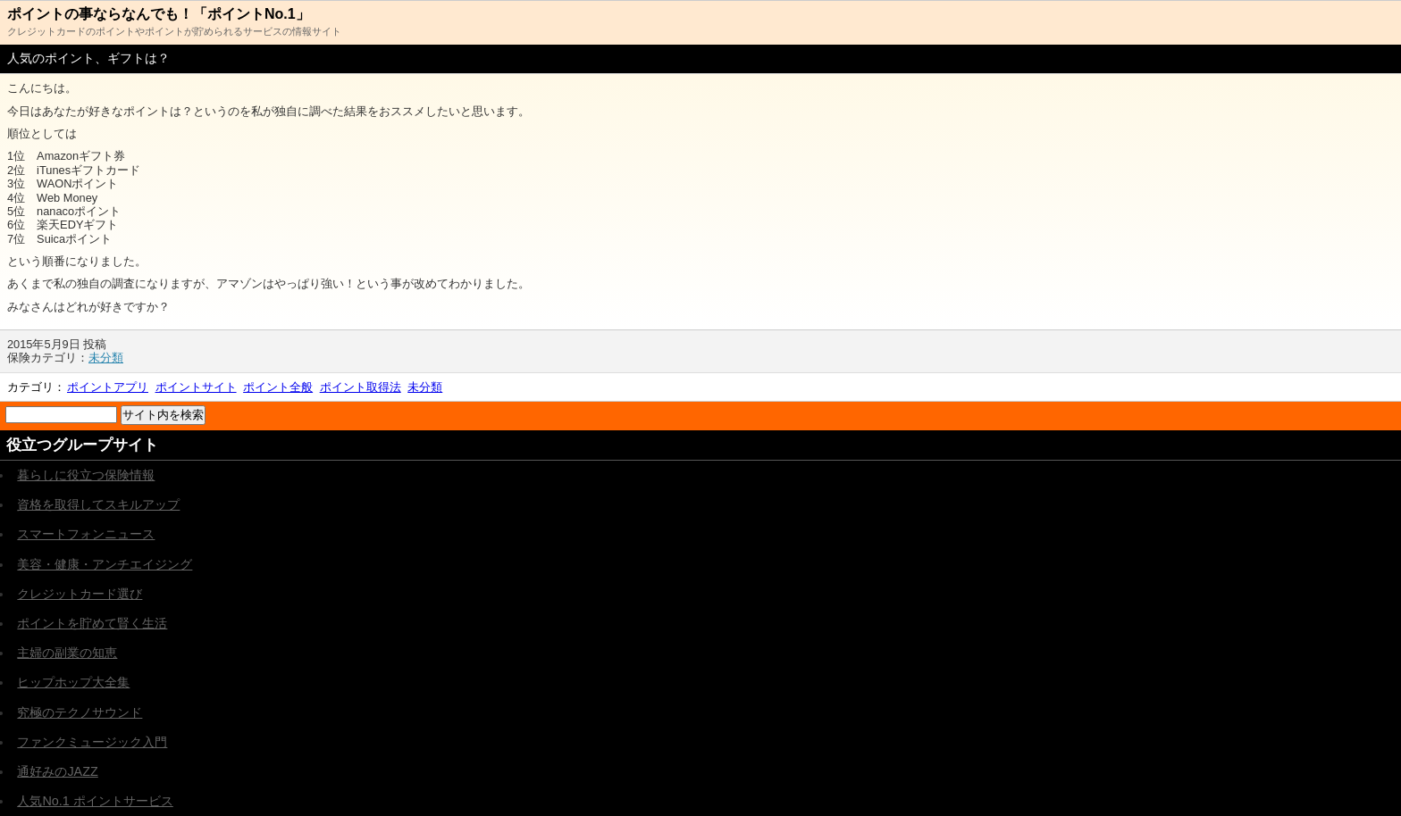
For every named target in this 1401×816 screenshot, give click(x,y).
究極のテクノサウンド (79, 712)
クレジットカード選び (79, 594)
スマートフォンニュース (86, 534)
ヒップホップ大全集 (73, 682)
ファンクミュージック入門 (92, 742)
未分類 (105, 357)
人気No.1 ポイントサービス (94, 801)
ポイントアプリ (107, 387)
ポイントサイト (196, 387)
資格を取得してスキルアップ (98, 504)
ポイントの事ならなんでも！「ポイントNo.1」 (158, 13)
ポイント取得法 (360, 387)
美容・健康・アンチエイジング (104, 564)
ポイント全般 (278, 387)
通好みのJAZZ (57, 771)
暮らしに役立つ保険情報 (86, 475)
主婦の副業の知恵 (67, 652)
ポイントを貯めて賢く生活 (92, 623)
